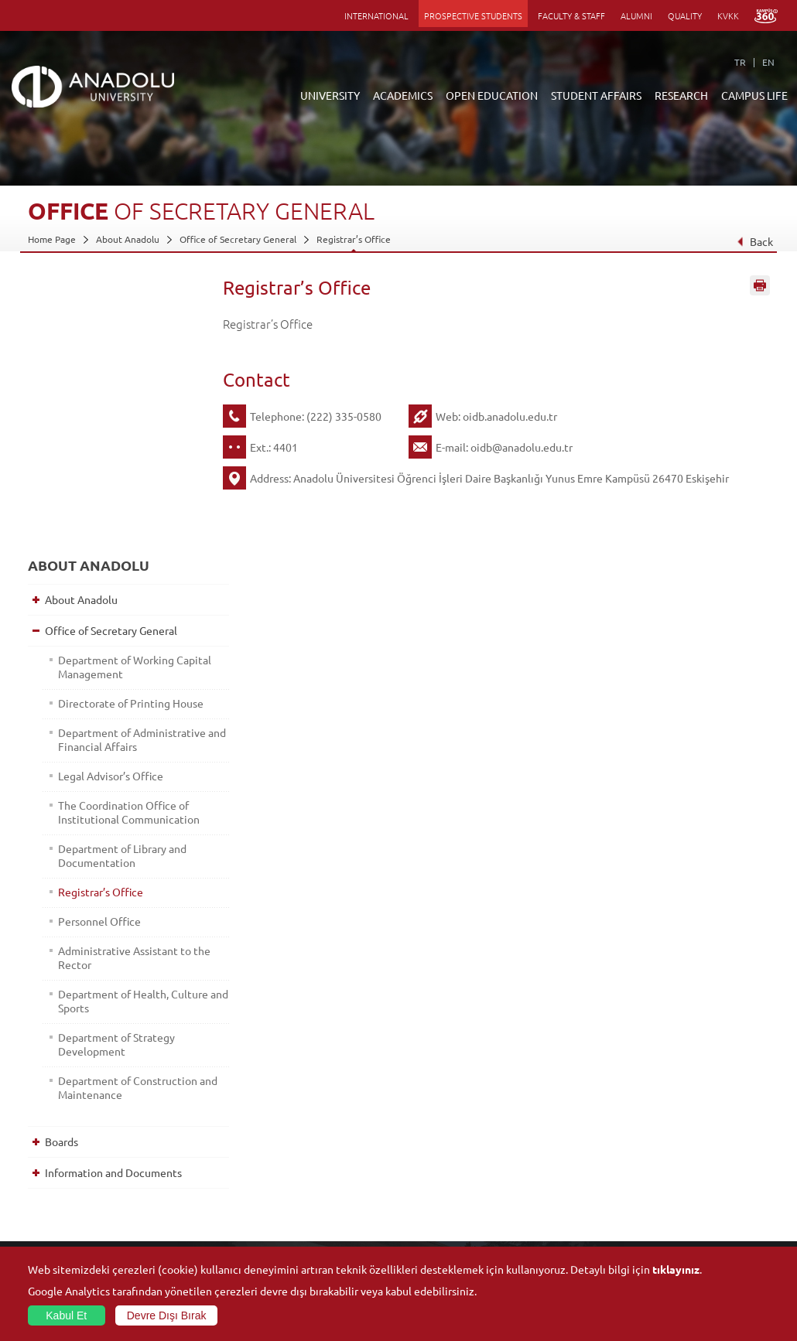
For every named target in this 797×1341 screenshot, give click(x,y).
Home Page (52, 239)
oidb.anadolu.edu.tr (510, 416)
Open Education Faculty (324, 1151)
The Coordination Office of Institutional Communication (120, 569)
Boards (58, 906)
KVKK (728, 15)
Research (293, 1187)
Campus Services (678, 1240)
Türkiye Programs (311, 1169)
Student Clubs (672, 1222)
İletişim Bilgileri (60, 1205)
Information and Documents (110, 936)
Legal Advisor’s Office (107, 526)
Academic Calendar (314, 1240)
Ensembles (665, 1205)
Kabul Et (66, 1315)
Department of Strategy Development (113, 808)
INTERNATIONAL (376, 15)
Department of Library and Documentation (119, 619)
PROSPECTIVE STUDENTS (473, 15)
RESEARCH (681, 95)
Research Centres (557, 1151)
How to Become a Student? (331, 1222)
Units (531, 1134)
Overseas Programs (314, 1205)
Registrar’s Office (353, 239)
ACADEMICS (403, 95)
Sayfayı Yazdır (760, 288)
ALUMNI (636, 15)
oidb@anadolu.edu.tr (521, 447)
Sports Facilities (675, 1187)
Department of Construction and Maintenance (124, 851)
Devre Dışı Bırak (167, 1315)
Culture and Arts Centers (695, 1151)
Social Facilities (674, 1134)
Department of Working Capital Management (113, 389)
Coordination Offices (563, 1169)
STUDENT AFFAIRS (596, 95)
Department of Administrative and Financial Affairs (124, 482)
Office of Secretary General (238, 239)
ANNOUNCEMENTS (314, 1134)
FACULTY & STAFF (571, 15)
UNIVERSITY (330, 95)
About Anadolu (127, 239)
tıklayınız (676, 1269)
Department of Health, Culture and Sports (110, 765)
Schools (167, 1205)
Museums (662, 1169)
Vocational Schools (190, 1187)
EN (768, 62)
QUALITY (685, 15)
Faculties (169, 1134)
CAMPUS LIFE (754, 95)
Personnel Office (96, 685)
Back (755, 241)
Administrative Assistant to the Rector (121, 721)
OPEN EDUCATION (492, 95)
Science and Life (554, 1187)
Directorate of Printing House (111, 432)
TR (740, 62)
